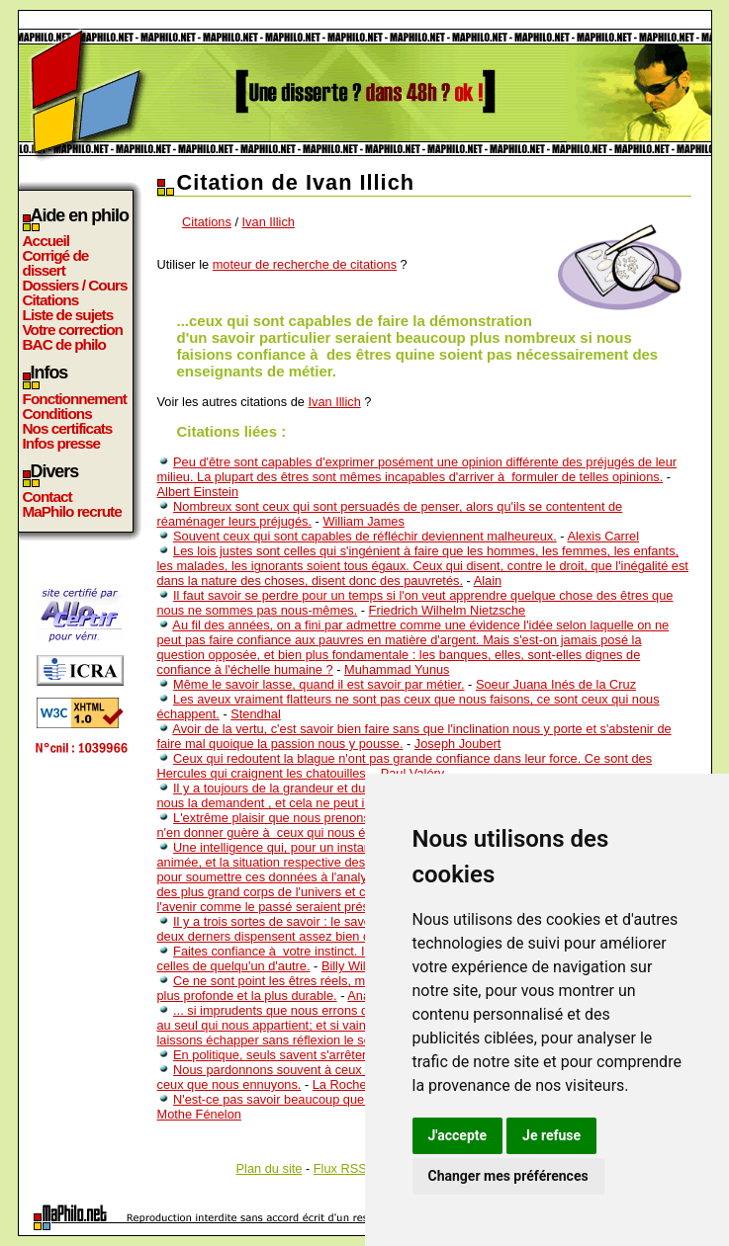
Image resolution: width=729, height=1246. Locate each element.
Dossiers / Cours (75, 285)
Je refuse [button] (551, 1135)
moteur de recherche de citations (305, 264)
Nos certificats (68, 428)
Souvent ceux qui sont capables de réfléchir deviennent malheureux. (365, 536)
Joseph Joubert (457, 743)
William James (363, 521)
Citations (51, 299)
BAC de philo (64, 344)
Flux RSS (340, 1168)
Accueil (46, 240)
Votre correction (73, 329)
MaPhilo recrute (72, 511)
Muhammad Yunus (396, 669)
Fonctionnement (75, 398)
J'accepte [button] (458, 1135)
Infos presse (61, 443)
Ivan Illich (268, 221)
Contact (47, 496)
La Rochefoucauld (363, 1084)
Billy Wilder (352, 965)
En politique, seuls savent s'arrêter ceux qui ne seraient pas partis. (359, 1054)
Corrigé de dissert (56, 263)
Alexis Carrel (603, 536)
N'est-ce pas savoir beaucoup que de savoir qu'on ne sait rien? (349, 1099)
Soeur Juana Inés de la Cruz (556, 684)
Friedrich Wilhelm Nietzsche (447, 610)
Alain (487, 580)
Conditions (57, 413)
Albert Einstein (198, 491)
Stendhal (255, 713)
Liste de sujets (68, 314)
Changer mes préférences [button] (508, 1176)
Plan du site (269, 1168)
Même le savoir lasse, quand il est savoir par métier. (318, 684)
